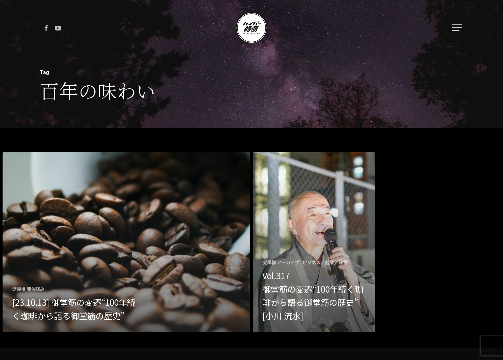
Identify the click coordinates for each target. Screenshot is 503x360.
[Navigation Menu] (457, 27)
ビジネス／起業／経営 (325, 262)
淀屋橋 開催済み (28, 289)
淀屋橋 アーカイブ (280, 262)
